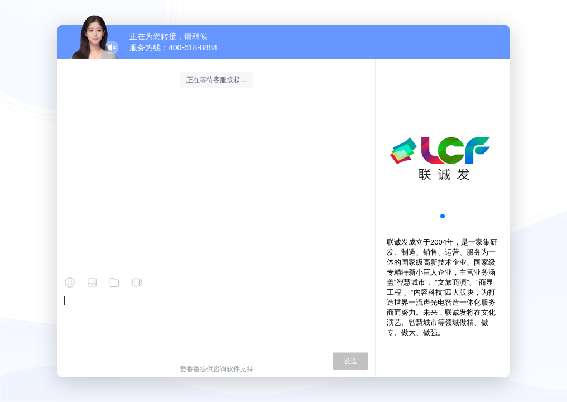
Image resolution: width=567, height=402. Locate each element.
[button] (442, 216)
